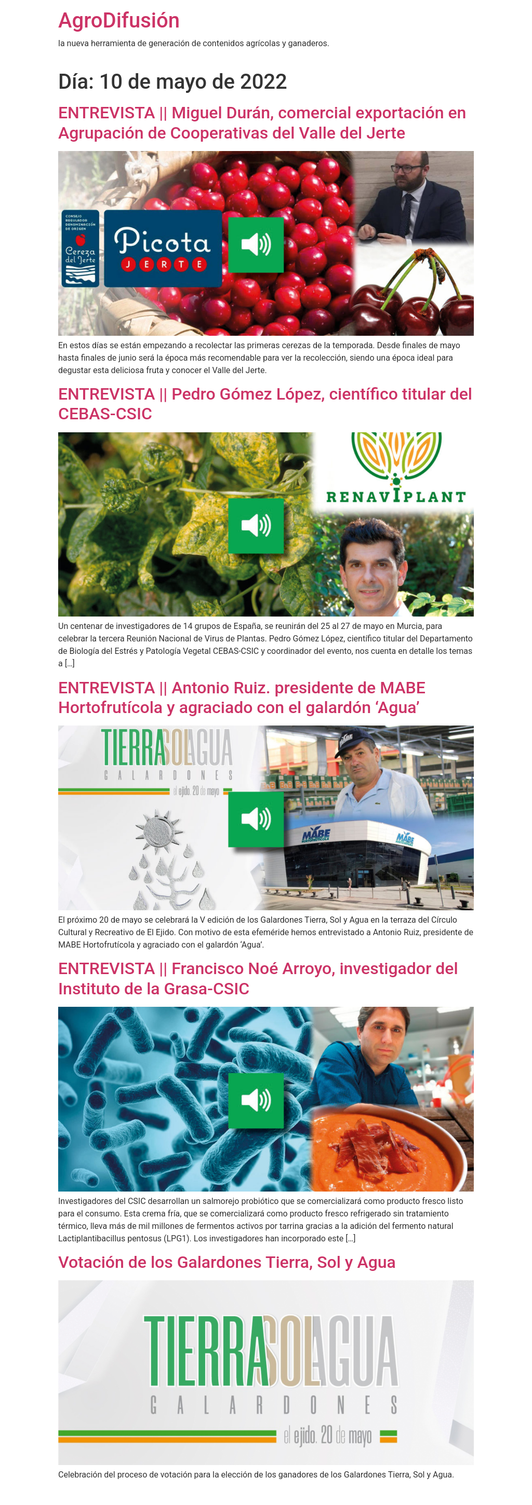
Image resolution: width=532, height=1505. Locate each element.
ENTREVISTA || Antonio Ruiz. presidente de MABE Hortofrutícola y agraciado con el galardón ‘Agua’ (241, 697)
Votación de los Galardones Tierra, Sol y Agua (227, 1262)
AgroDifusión (119, 20)
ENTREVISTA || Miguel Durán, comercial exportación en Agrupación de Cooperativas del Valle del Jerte (262, 122)
